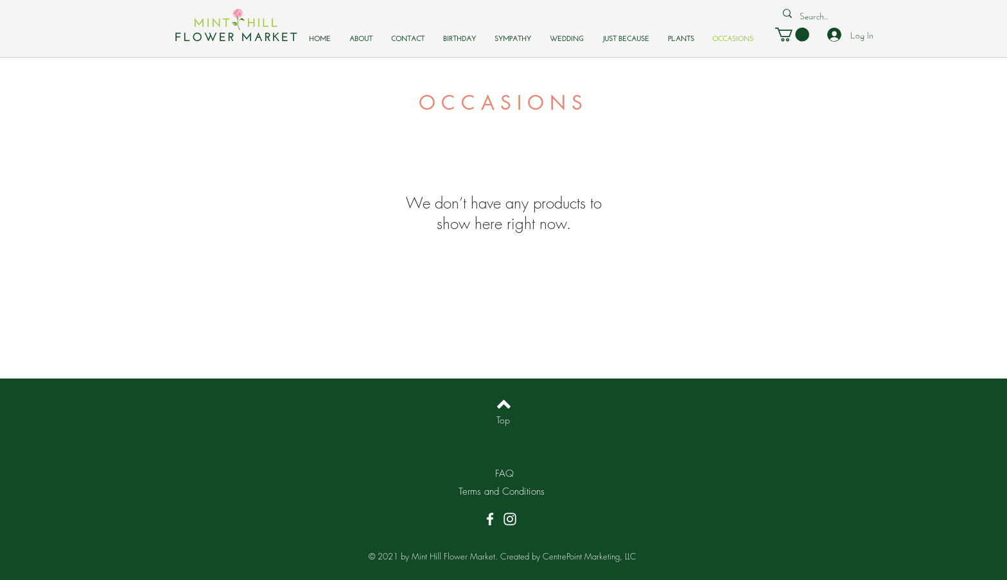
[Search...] (816, 15)
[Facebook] (490, 519)
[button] (792, 35)
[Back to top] (504, 404)
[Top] (503, 420)
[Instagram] (510, 519)
